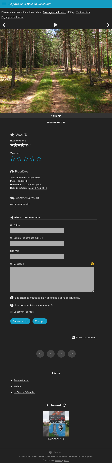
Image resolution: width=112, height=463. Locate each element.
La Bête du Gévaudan (24, 392)
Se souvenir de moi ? (24, 311)
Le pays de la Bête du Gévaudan (29, 4)
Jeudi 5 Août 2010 (38, 188)
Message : (18, 264)
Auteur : (17, 225)
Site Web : (15, 251)
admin (66, 460)
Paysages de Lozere (54, 12)
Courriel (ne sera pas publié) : (28, 238)
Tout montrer (83, 12)
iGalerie (17, 386)
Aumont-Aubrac (21, 380)
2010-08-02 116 (56, 439)
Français (55, 452)
